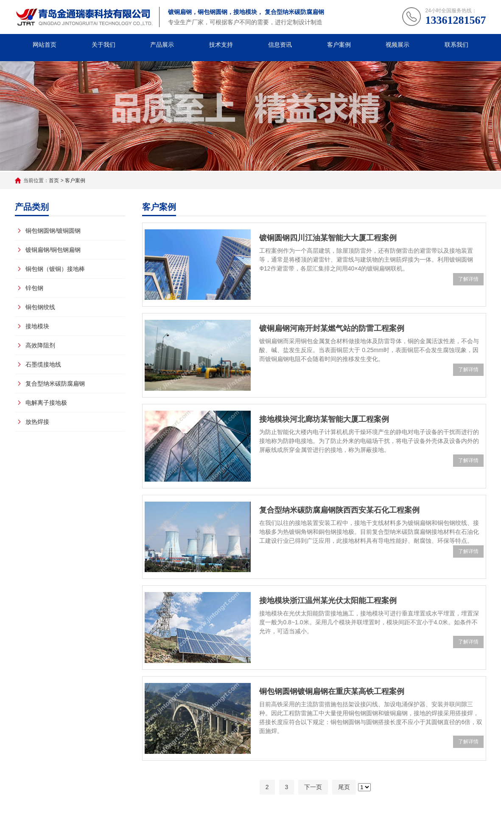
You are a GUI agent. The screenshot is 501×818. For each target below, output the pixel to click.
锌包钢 (34, 288)
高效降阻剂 (40, 345)
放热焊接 (37, 421)
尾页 (344, 787)
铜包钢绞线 (40, 307)
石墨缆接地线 (43, 364)
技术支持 (221, 44)
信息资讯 (280, 44)
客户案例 (339, 44)
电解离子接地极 (46, 402)
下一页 (313, 787)
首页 (54, 180)
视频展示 (397, 44)
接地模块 (37, 326)
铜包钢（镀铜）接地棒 (55, 268)
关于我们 (103, 44)
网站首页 (44, 44)
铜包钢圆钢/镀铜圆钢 (53, 230)
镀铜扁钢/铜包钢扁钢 (53, 249)
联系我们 (456, 44)
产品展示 (162, 44)
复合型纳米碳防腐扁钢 (55, 383)
